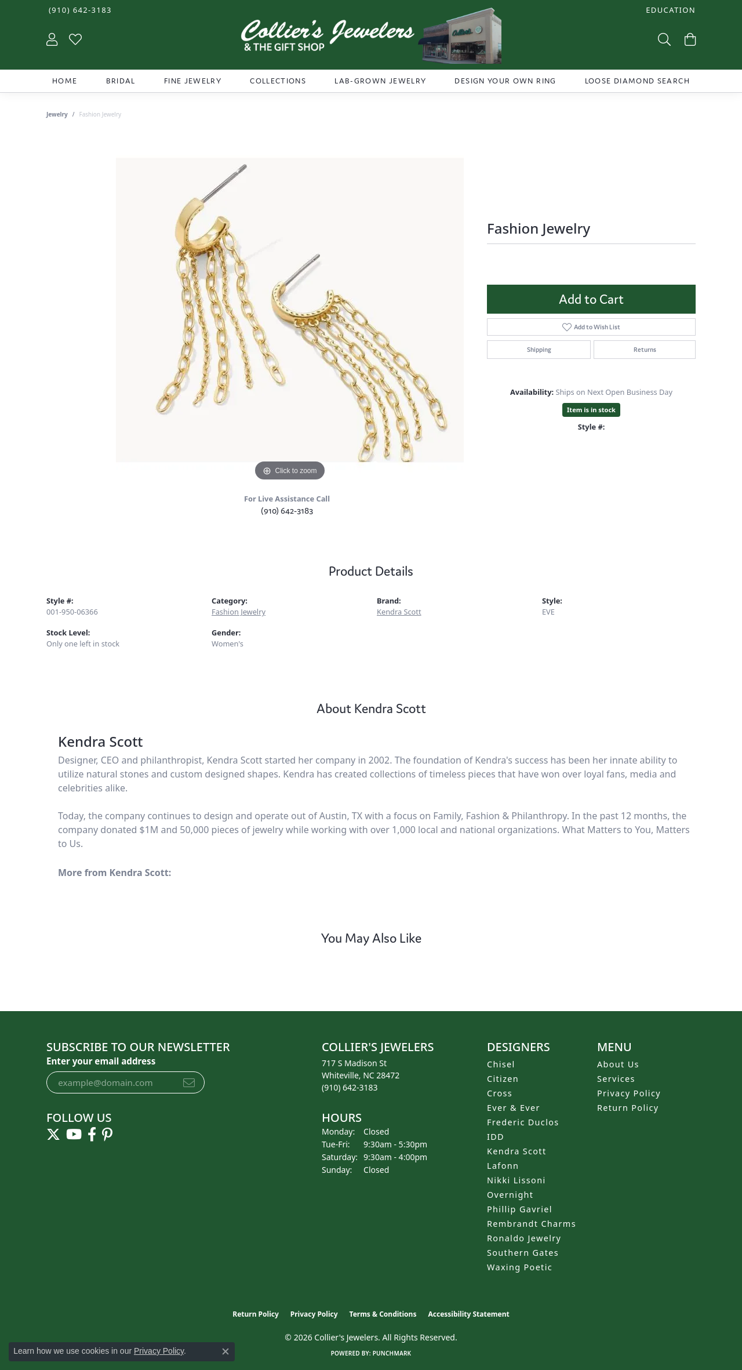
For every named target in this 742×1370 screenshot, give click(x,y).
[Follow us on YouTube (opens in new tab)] (74, 1135)
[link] (79, 10)
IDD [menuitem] (495, 1136)
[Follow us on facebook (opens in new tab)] (92, 1135)
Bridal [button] (121, 81)
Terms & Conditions (383, 1314)
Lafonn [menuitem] (503, 1165)
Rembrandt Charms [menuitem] (531, 1223)
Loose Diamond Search (637, 81)
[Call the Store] (350, 1087)
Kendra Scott (399, 611)
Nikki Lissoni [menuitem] (516, 1180)
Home (64, 81)
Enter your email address (100, 1061)
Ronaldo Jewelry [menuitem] (524, 1238)
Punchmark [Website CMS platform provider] (392, 1353)
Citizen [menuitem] (503, 1078)
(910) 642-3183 (287, 510)
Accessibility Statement (468, 1314)
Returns (645, 350)
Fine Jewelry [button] (192, 81)
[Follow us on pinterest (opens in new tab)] (107, 1135)
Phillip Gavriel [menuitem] (519, 1209)
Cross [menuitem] (499, 1093)
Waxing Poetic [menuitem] (519, 1267)
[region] (290, 310)
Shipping (539, 350)
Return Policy (628, 1107)
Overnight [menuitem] (510, 1194)
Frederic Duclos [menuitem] (523, 1122)
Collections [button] (278, 81)
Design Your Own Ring (505, 81)
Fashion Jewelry (238, 611)
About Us (618, 1064)
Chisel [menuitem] (501, 1064)
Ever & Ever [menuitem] (513, 1107)
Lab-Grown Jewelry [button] (380, 81)
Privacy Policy (629, 1093)
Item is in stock (591, 409)
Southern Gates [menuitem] (523, 1252)
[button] (669, 10)
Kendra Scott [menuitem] (516, 1151)
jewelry (57, 114)
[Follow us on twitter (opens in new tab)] (53, 1135)
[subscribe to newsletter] (189, 1082)
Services (616, 1078)
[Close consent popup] (225, 1351)
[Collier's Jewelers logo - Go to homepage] (371, 39)
